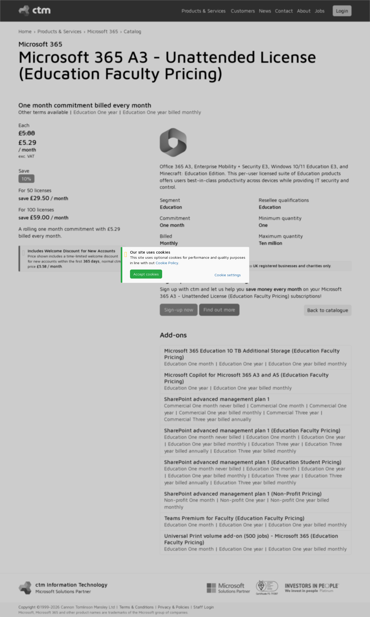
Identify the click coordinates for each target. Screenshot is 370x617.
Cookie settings (228, 275)
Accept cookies (146, 274)
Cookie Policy (167, 262)
